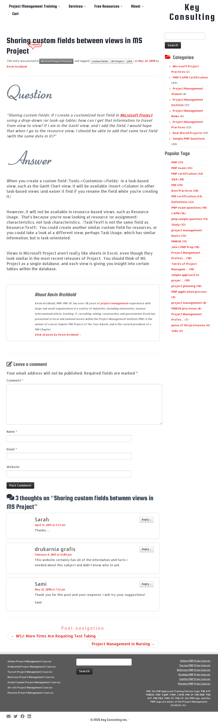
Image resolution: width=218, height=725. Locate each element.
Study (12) (178, 224)
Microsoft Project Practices (56, 61)
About (137, 6)
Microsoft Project (136, 115)
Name (12, 431)
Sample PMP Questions (189, 138)
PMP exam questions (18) (189, 207)
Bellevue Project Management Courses (31, 677)
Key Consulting (192, 12)
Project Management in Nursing (123, 643)
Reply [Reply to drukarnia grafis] (146, 549)
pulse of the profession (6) (190, 325)
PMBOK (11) (179, 241)
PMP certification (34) (187, 173)
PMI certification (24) (186, 196)
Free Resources (108, 6)
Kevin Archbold (17, 66)
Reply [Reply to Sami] (146, 584)
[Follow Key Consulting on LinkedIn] (30, 716)
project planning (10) (186, 286)
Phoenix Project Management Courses (30, 692)
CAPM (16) (178, 213)
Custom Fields (100, 61)
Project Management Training (34, 6)
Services (77, 6)
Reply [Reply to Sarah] (146, 519)
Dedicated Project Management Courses (32, 666)
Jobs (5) (177, 331)
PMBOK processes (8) (186, 308)
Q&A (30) (177, 179)
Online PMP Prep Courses (195, 660)
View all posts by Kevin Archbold (58, 334)
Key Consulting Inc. (114, 720)
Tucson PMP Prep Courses (194, 665)
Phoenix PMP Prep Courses (194, 683)
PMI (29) (177, 185)
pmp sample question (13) (189, 219)
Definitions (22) (182, 202)
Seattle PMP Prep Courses (194, 679)
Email (12, 449)
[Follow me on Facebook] (23, 716)
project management (114, 303)
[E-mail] (10, 716)
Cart (15, 13)
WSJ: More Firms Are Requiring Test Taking (53, 636)
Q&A (129, 61)
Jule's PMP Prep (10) (185, 247)
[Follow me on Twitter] (17, 716)
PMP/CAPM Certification (190, 77)
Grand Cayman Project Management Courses (34, 682)
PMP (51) (177, 162)
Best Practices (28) (184, 190)
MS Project (117, 61)
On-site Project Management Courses (30, 687)
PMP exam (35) (181, 168)
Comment (15, 380)
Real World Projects (187, 133)
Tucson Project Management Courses (30, 671)
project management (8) (188, 302)
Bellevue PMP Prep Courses (193, 669)
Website (13, 467)
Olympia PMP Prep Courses (194, 674)
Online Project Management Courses (29, 661)
